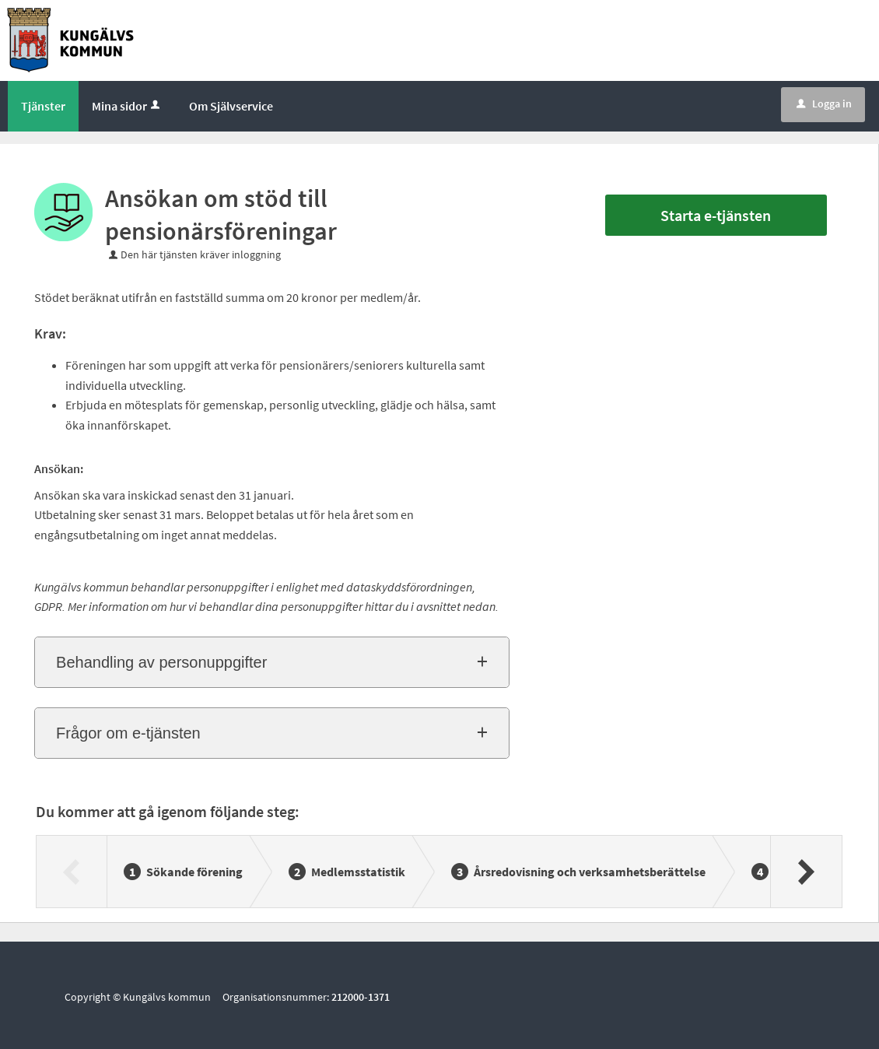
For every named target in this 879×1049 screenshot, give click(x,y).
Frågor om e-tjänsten (128, 733)
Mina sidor (127, 106)
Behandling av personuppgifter (161, 662)
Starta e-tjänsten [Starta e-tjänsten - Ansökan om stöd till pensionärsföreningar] (715, 215)
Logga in (824, 103)
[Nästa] (805, 871)
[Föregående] (72, 871)
